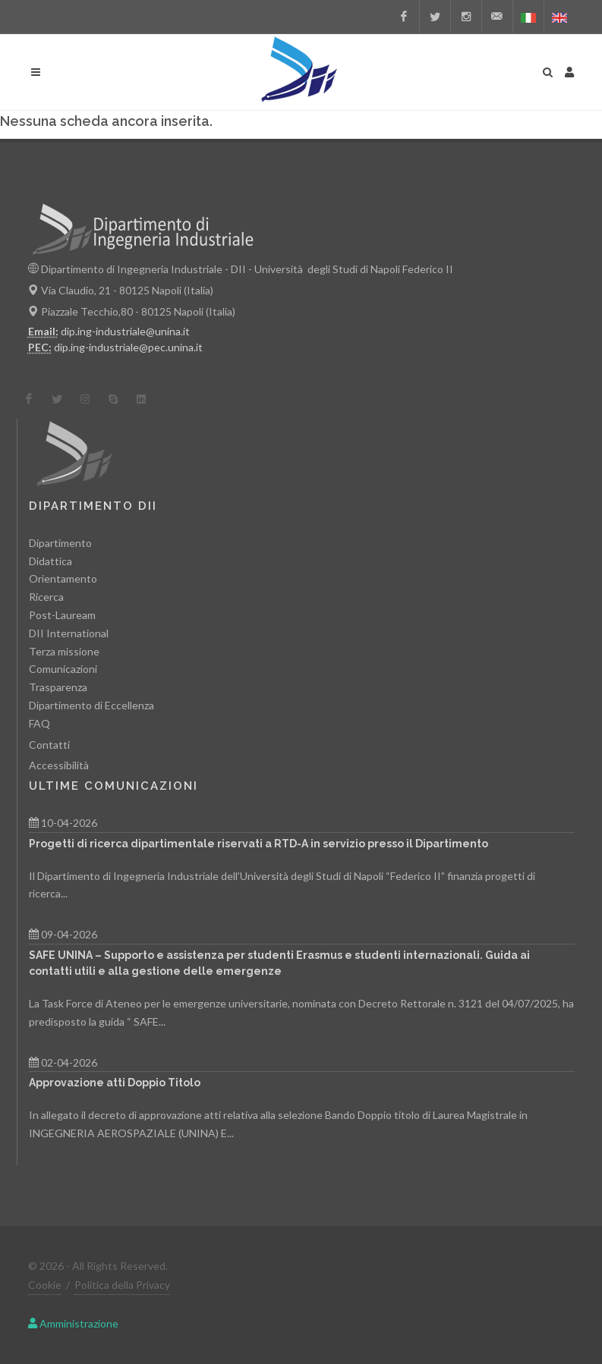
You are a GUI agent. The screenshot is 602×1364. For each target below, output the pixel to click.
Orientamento (63, 578)
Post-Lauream (62, 614)
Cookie (44, 1284)
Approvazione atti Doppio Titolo (114, 1082)
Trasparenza (58, 686)
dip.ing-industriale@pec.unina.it (128, 347)
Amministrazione (73, 1323)
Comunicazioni (63, 668)
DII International (69, 633)
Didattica (50, 561)
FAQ (39, 723)
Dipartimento (60, 542)
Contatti (49, 744)
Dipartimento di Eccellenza (91, 705)
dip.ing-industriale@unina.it (125, 331)
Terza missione (64, 651)
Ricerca (46, 596)
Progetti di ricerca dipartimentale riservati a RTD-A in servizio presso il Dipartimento (258, 844)
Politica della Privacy (122, 1284)
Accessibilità (59, 765)
